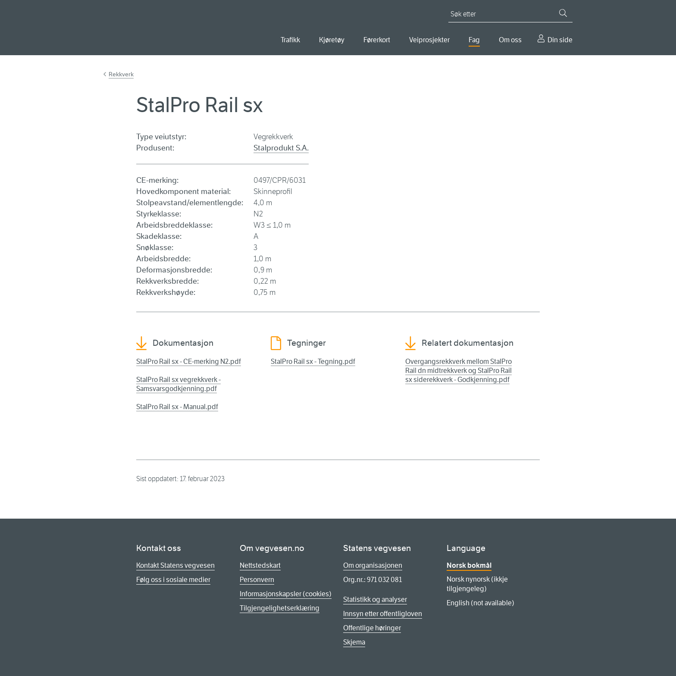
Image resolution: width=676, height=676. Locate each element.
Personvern (257, 580)
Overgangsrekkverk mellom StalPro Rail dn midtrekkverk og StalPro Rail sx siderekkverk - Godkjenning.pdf (458, 370)
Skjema (354, 642)
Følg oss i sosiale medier (173, 580)
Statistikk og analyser (375, 599)
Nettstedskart (260, 565)
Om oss (510, 40)
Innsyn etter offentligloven (382, 614)
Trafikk (290, 40)
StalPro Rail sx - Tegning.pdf (313, 361)
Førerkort (376, 40)
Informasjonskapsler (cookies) (286, 594)
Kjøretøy (331, 40)
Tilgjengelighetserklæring (279, 608)
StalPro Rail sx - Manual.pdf (177, 407)
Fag (474, 40)
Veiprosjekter (429, 40)
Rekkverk (121, 74)
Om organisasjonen (372, 565)
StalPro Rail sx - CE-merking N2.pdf (188, 361)
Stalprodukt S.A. (281, 148)
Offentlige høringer (372, 628)
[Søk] (563, 12)
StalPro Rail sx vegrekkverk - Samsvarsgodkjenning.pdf (178, 384)
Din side (560, 40)
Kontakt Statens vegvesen (175, 565)
